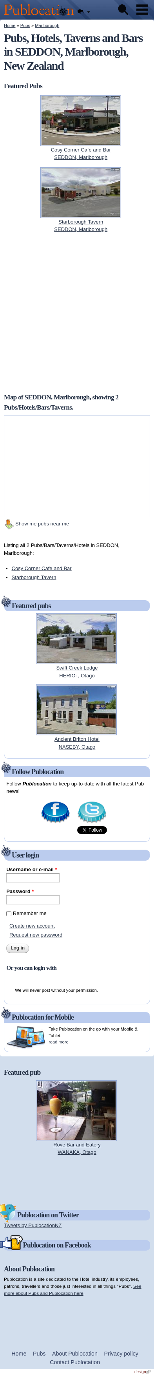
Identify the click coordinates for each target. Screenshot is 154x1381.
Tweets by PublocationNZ (33, 1225)
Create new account (32, 926)
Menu (142, 10)
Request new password (35, 935)
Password (20, 891)
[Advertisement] (77, 1179)
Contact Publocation (75, 1362)
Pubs (25, 25)
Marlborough (47, 25)
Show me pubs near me (42, 524)
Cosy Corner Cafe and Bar (42, 568)
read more (58, 1042)
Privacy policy (121, 1353)
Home (9, 25)
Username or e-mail (31, 869)
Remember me (30, 913)
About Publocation (75, 1353)
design (142, 1372)
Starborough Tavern (34, 577)
